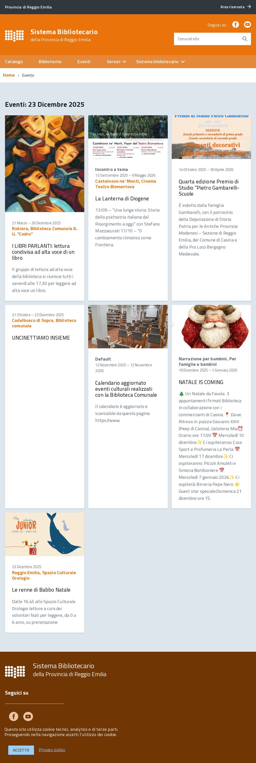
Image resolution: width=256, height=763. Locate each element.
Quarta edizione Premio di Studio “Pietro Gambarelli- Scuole (209, 187)
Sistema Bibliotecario (64, 35)
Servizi (113, 61)
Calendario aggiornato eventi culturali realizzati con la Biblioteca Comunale (126, 389)
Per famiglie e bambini (207, 361)
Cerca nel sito (188, 39)
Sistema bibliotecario (157, 61)
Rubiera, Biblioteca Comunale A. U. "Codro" (44, 231)
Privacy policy (52, 749)
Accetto (21, 750)
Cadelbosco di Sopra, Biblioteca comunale (44, 323)
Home (9, 75)
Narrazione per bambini (203, 358)
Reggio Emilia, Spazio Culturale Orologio (44, 575)
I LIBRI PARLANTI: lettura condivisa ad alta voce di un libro (43, 252)
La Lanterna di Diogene (122, 198)
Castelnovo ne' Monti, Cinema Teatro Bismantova (125, 184)
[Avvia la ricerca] (244, 39)
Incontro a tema (111, 169)
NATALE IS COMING (201, 382)
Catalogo (14, 61)
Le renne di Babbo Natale (41, 590)
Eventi (84, 61)
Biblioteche (50, 61)
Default (103, 359)
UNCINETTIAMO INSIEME (41, 338)
